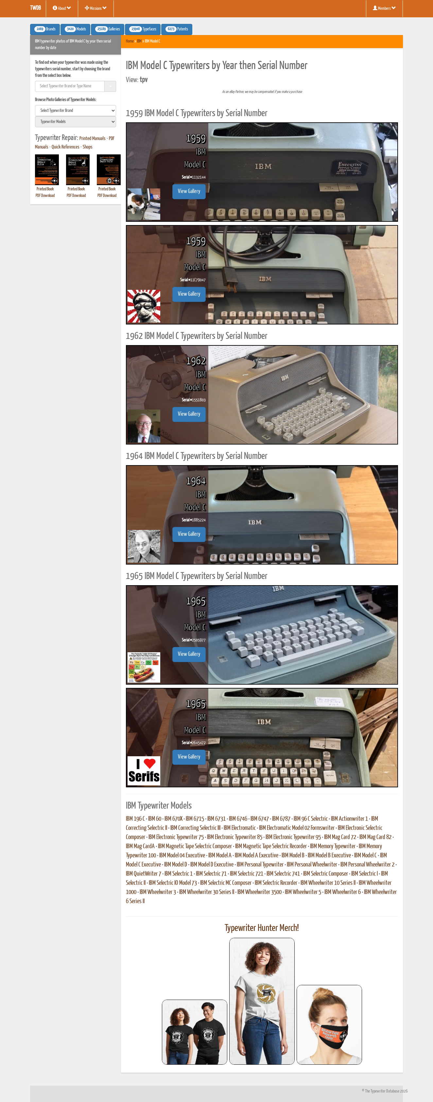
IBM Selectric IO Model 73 (173, 883)
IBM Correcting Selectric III (195, 828)
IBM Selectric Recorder (276, 883)
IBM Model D (175, 865)
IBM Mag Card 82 (375, 837)
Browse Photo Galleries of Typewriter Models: (65, 100)
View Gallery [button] (189, 191)
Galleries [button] (107, 29)
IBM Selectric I (364, 874)
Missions (96, 8)
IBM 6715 (195, 819)
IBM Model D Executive (212, 865)
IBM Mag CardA (140, 846)
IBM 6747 (260, 819)
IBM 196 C (135, 819)
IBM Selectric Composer (325, 874)
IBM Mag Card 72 (340, 837)
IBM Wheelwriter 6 (342, 892)
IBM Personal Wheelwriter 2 (367, 865)
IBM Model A (220, 856)
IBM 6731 (216, 819)
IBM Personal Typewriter (260, 865)
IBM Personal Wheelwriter (312, 865)
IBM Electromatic (240, 828)
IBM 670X (173, 819)
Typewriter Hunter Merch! (262, 928)
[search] (75, 110)
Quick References (65, 147)
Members (384, 8)
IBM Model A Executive (256, 856)
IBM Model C (365, 856)
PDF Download (45, 196)
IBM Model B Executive (329, 856)
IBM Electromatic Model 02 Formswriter (297, 828)
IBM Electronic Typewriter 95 (293, 837)
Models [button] (75, 29)
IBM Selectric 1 (179, 874)
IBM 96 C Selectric (311, 819)
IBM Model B (293, 856)
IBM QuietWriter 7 (143, 874)
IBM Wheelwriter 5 (303, 892)
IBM (139, 41)
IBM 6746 (238, 819)
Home (130, 41)
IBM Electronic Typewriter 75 (176, 837)
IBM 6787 (281, 819)
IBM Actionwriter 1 (349, 819)
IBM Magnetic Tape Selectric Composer (195, 846)
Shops (88, 147)
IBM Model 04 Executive (182, 856)
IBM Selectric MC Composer (225, 883)
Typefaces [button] (142, 29)
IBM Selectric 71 (211, 874)
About (62, 8)
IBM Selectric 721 (246, 874)
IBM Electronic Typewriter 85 (234, 837)
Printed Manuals (92, 138)
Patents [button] (176, 29)
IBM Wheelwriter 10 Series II (328, 883)
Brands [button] (45, 29)
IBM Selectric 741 (283, 874)
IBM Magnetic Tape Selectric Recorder (271, 846)
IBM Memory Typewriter (332, 846)
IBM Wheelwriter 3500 (259, 892)
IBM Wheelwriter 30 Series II (206, 892)
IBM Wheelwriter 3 (158, 892)
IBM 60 (154, 819)
